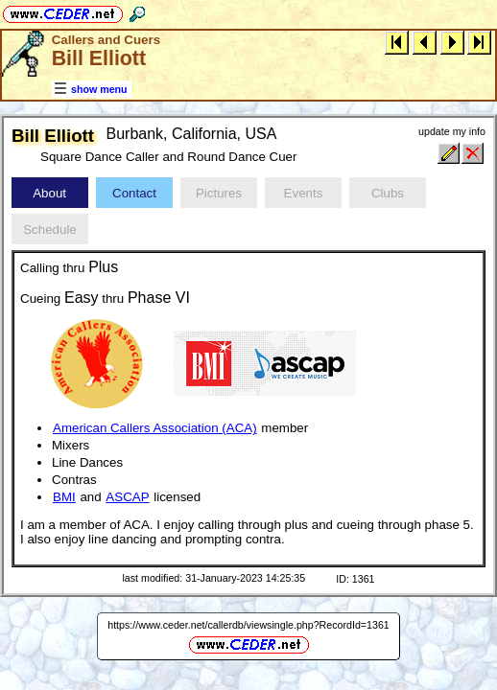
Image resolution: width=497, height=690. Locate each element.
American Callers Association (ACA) (155, 428)
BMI (64, 497)
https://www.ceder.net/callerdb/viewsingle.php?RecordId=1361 (248, 625)
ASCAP (127, 497)
